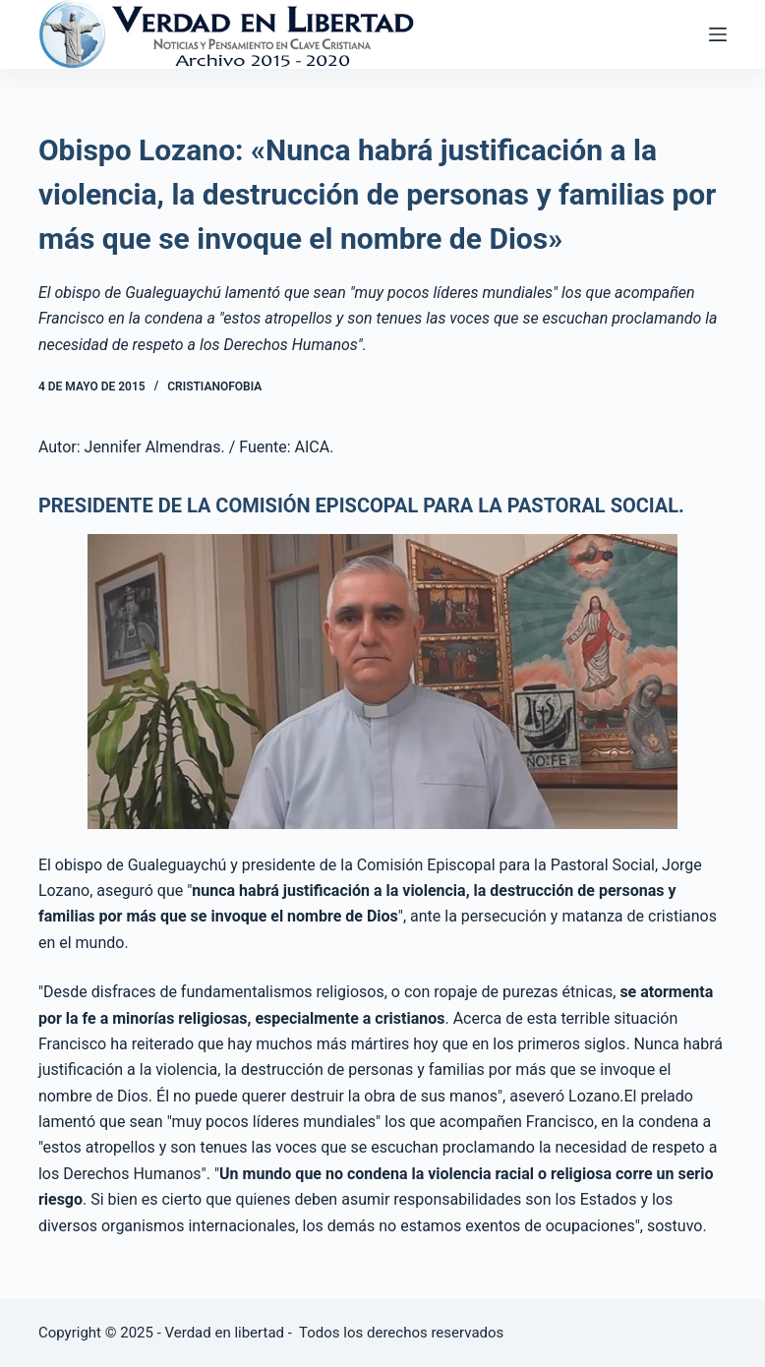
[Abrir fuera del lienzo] (718, 34)
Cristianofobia (214, 386)
